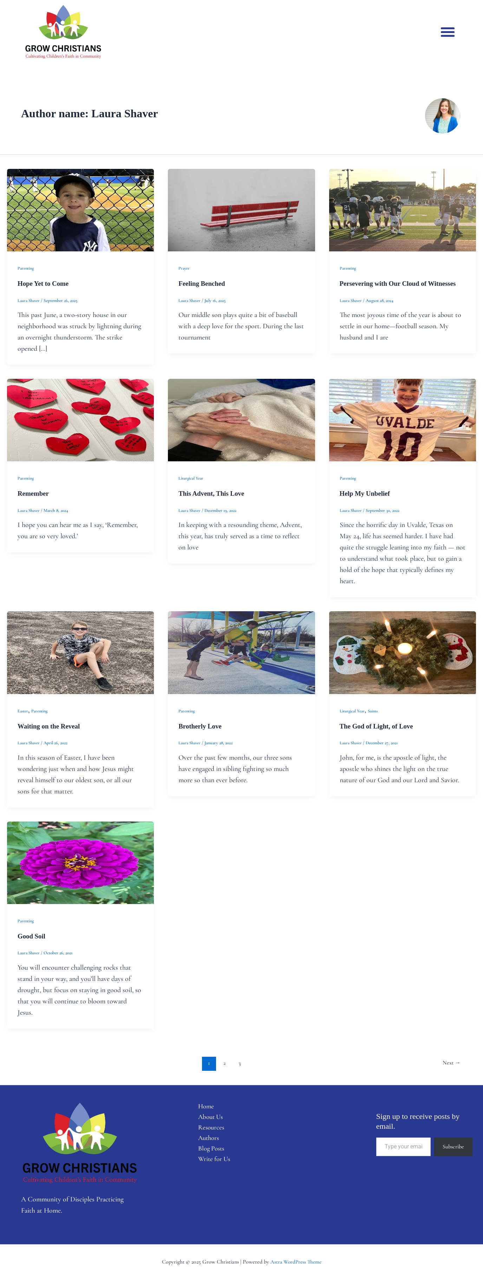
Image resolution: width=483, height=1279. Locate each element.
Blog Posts (207, 1151)
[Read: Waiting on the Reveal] (80, 651)
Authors (204, 1139)
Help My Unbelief (366, 493)
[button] (447, 31)
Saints (373, 710)
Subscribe (453, 1145)
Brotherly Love (201, 726)
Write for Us (210, 1162)
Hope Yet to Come (45, 283)
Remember (34, 493)
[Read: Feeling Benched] (241, 209)
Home (201, 1106)
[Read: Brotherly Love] (241, 651)
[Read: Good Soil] (80, 861)
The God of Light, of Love (379, 726)
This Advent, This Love (213, 493)
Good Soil (32, 935)
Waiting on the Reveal (51, 726)
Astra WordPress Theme (296, 1261)
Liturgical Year (191, 478)
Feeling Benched (203, 283)
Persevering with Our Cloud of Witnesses (401, 283)
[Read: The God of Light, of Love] (402, 651)
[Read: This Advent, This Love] (241, 419)
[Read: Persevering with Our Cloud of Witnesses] (402, 209)
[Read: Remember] (80, 419)
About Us (206, 1117)
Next (450, 1062)
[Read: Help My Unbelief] (402, 419)
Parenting (26, 268)
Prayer (184, 268)
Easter (23, 710)
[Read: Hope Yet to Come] (80, 209)
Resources (207, 1128)
